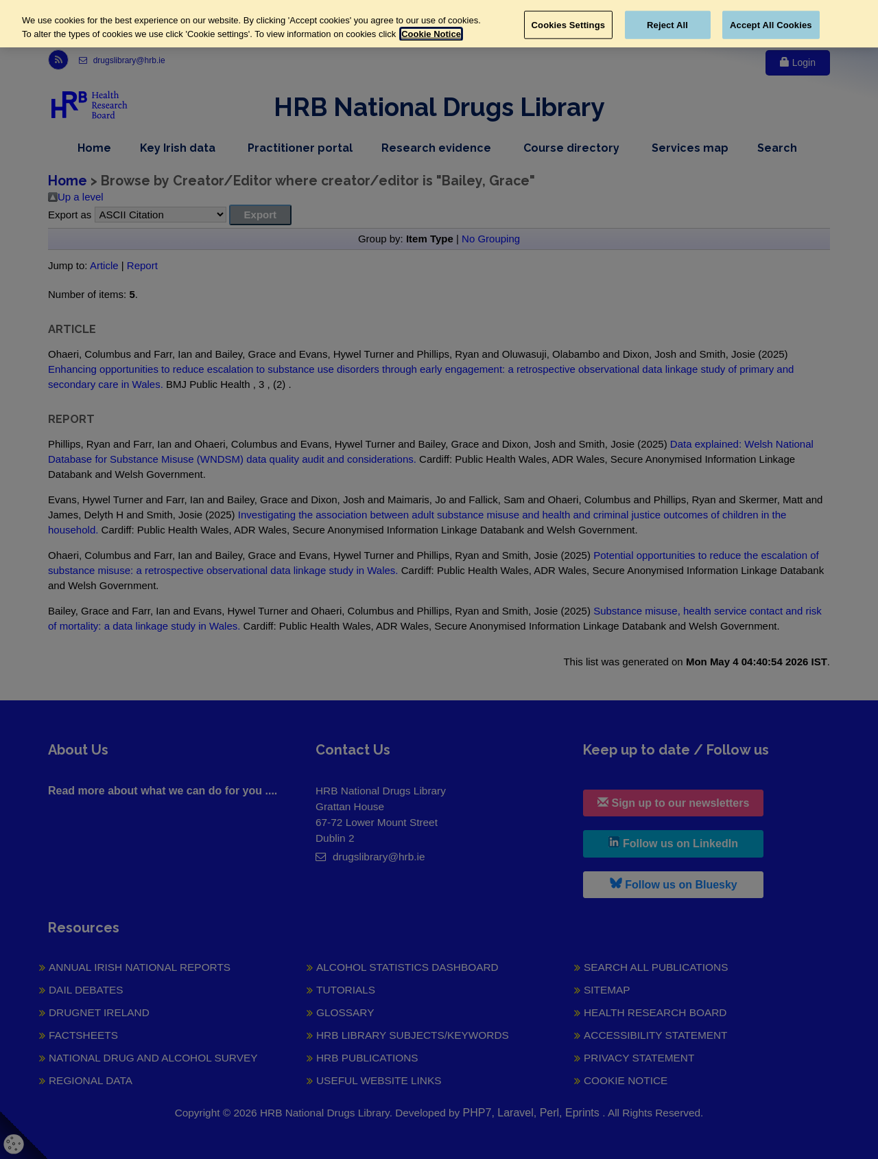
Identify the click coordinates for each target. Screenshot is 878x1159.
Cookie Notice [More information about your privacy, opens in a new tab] (431, 34)
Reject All (667, 24)
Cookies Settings (569, 24)
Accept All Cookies (771, 24)
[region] (439, 23)
